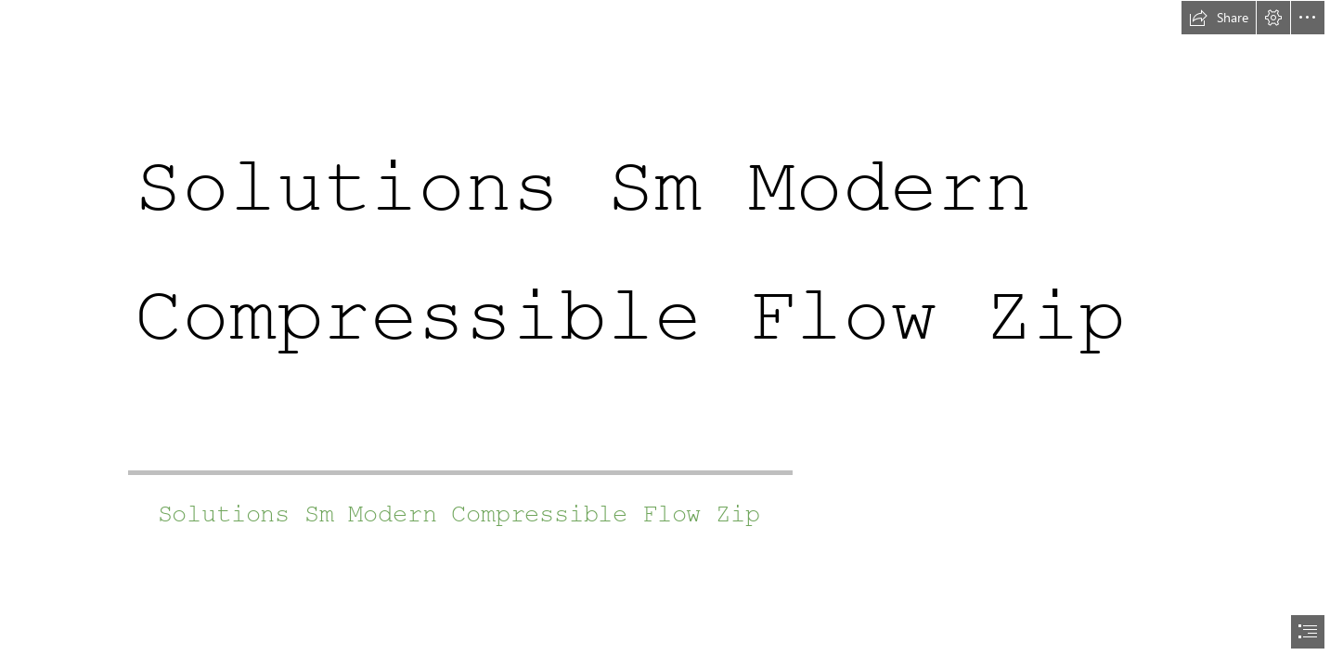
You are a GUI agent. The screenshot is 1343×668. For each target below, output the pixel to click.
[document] (671, 334)
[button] (1219, 17)
